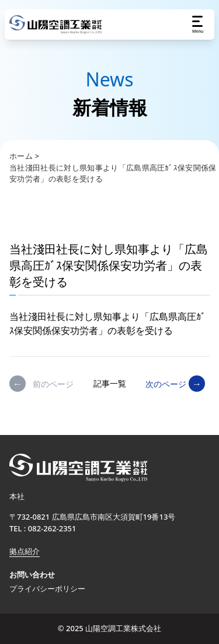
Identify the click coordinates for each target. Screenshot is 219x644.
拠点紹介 (24, 551)
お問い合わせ (32, 574)
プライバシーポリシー (47, 588)
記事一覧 (109, 383)
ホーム (21, 156)
